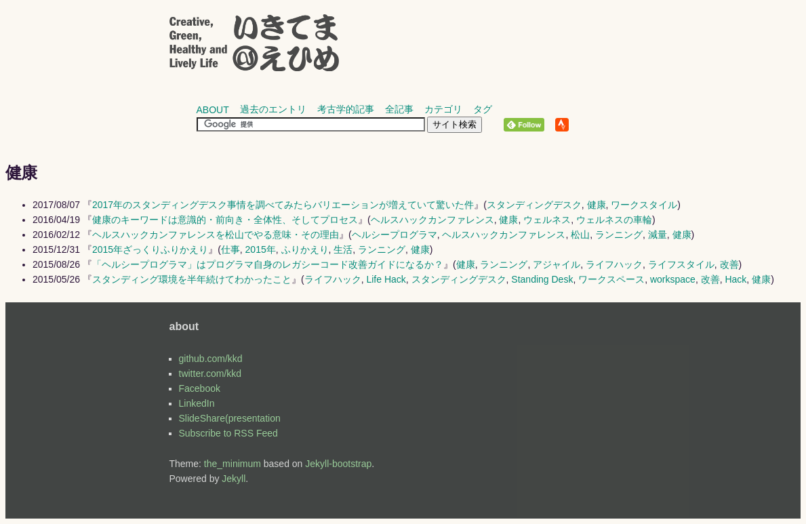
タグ (482, 109)
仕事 (230, 249)
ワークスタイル (644, 204)
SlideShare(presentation (230, 418)
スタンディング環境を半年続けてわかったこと (191, 279)
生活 (343, 249)
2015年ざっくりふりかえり (150, 249)
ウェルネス (547, 219)
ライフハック (614, 264)
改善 (729, 264)
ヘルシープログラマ (394, 234)
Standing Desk (542, 279)
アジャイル (556, 264)
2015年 (260, 249)
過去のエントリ (273, 109)
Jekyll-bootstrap (338, 463)
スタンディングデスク (534, 204)
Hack (735, 279)
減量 (657, 234)
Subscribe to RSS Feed (228, 433)
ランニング (619, 234)
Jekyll (233, 478)
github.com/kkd (211, 358)
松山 (580, 234)
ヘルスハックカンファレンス (432, 219)
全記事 (399, 109)
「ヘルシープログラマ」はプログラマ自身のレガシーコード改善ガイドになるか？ (267, 264)
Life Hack (385, 279)
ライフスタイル (681, 264)
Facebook (199, 388)
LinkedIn (197, 403)
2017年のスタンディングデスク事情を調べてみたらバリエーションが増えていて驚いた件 (283, 204)
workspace (673, 279)
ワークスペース (611, 279)
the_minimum (232, 463)
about (213, 109)
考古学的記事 (345, 109)
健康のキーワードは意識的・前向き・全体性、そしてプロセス (225, 219)
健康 (596, 204)
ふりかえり (305, 249)
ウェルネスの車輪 (614, 219)
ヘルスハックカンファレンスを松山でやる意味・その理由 (215, 234)
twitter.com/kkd (210, 373)
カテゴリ (443, 109)
